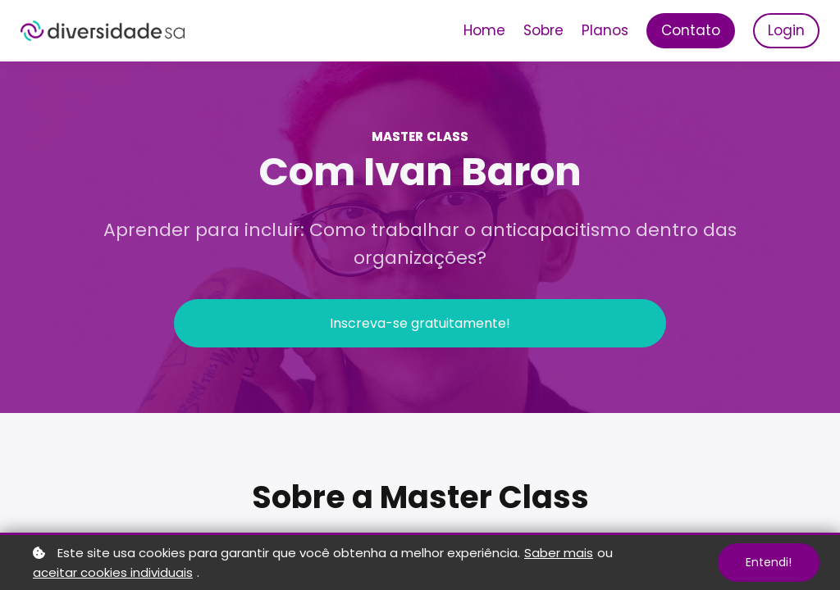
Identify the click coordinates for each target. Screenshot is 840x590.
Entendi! (769, 562)
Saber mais (558, 552)
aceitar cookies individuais (113, 572)
